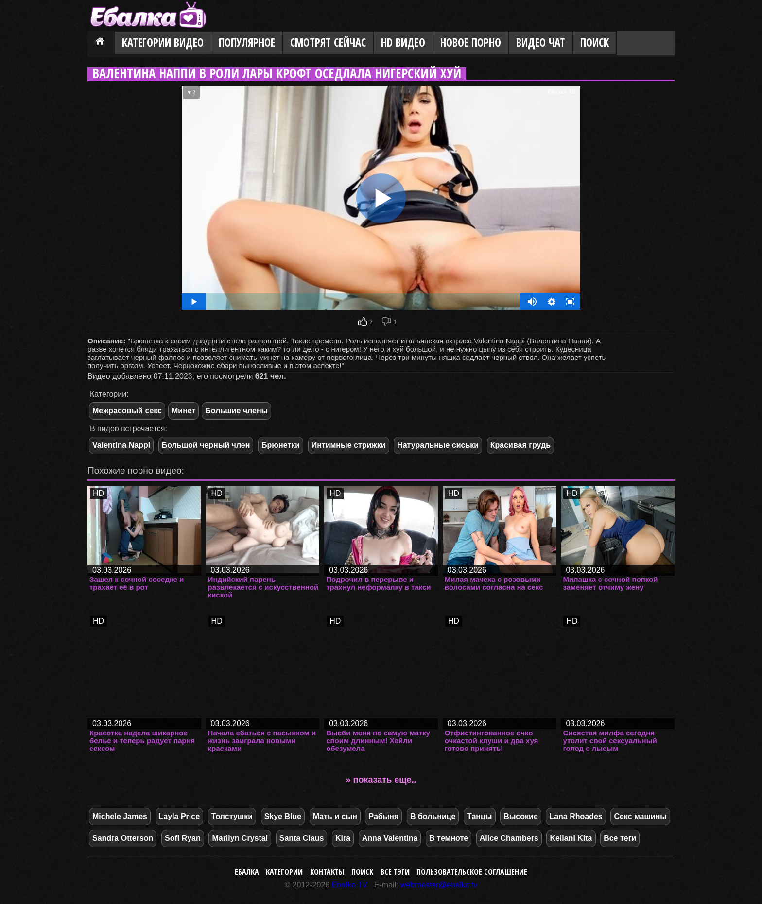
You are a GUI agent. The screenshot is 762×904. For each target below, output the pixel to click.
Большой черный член (206, 445)
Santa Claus (301, 838)
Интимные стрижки (349, 445)
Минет (183, 411)
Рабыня (383, 816)
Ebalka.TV (350, 885)
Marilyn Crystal (240, 838)
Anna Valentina (390, 838)
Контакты (327, 872)
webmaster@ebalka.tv (439, 885)
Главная (101, 43)
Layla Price (179, 816)
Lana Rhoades (575, 816)
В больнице (433, 816)
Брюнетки (280, 445)
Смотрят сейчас (328, 42)
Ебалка (247, 872)
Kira (342, 838)
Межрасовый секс (127, 411)
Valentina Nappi (121, 445)
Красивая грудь (520, 445)
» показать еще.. (381, 780)
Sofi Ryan (183, 838)
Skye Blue (282, 816)
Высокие (520, 816)
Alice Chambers (509, 838)
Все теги (620, 838)
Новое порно (470, 42)
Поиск (594, 42)
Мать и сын (335, 816)
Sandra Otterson (122, 838)
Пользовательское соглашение (471, 872)
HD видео (403, 42)
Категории (284, 872)
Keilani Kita (571, 838)
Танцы (479, 816)
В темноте (448, 838)
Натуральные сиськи (438, 445)
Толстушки (232, 816)
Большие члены (236, 411)
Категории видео (163, 42)
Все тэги (395, 872)
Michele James (119, 816)
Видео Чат (540, 42)
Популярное (247, 42)
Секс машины (640, 816)
